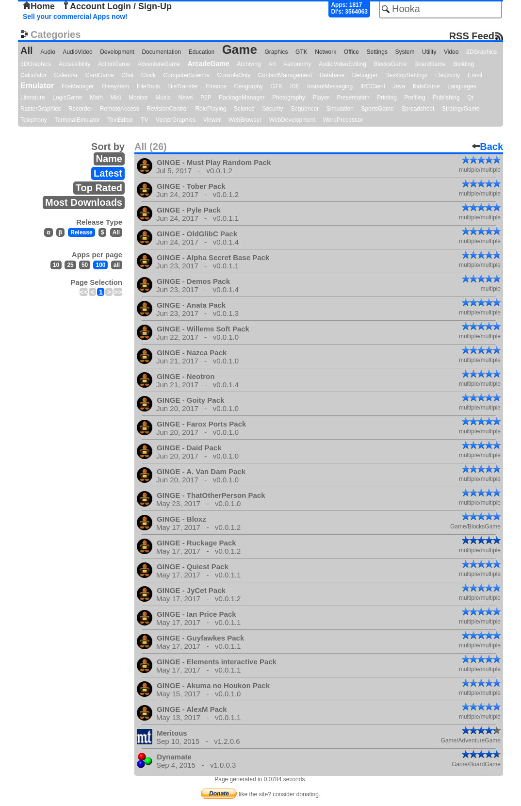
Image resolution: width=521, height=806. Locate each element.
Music (163, 97)
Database (332, 75)
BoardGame (430, 64)
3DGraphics (35, 64)
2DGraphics (481, 52)
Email (475, 75)
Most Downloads (83, 202)
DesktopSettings (406, 75)
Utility (429, 52)
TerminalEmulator (76, 119)
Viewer (212, 119)
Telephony (33, 119)
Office (351, 52)
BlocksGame (390, 64)
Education (201, 52)
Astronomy (297, 64)
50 (84, 265)
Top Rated (99, 187)
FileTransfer (182, 86)
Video (451, 52)
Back (487, 146)
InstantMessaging (330, 86)
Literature (32, 97)
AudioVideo (77, 52)
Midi (115, 97)
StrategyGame (460, 108)
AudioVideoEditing (342, 64)
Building (463, 64)
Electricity (447, 75)
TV (144, 119)
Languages (461, 86)
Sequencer (305, 108)
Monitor (138, 97)
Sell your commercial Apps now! (75, 16)
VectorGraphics (175, 119)
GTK (301, 52)
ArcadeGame (208, 63)
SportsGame (377, 108)
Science (244, 108)
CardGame (99, 75)
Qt (470, 97)
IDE (295, 86)
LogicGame (67, 97)
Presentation (353, 97)
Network (325, 52)
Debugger (365, 75)
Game (239, 49)
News (186, 97)
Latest (108, 173)
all (117, 265)
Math (96, 97)
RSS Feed (471, 36)
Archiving (248, 64)
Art (272, 64)
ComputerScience (186, 75)
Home (39, 6)
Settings (377, 52)
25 (70, 265)
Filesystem (115, 86)
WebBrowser (244, 119)
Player (321, 97)
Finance (216, 86)
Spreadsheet (417, 108)
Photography (288, 97)
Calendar (66, 75)
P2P (206, 97)
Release (81, 232)
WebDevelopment (292, 119)
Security (272, 108)
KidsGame (426, 86)
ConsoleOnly (234, 75)
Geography (248, 86)
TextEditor (120, 119)
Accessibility (74, 64)
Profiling (414, 97)
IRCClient (372, 86)
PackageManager (241, 97)
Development (117, 52)
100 (100, 265)
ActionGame (114, 64)
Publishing (446, 97)
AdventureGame (158, 64)
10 (56, 265)
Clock (148, 75)
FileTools (148, 86)
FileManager (78, 86)
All (26, 50)
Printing (387, 97)
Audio (47, 52)
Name (109, 158)
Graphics (276, 52)
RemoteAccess (119, 108)
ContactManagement (285, 75)
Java (399, 86)
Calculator (33, 75)
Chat (127, 75)
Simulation (340, 108)
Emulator (37, 86)
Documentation (161, 52)
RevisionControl (167, 108)
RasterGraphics (40, 108)
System (404, 52)
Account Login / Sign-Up (117, 6)
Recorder (80, 108)
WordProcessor (342, 119)
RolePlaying (210, 108)
